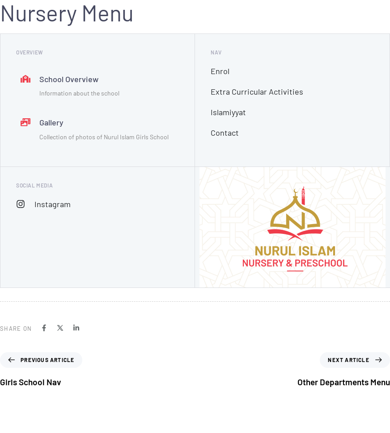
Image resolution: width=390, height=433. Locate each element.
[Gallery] (97, 130)
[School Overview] (97, 87)
